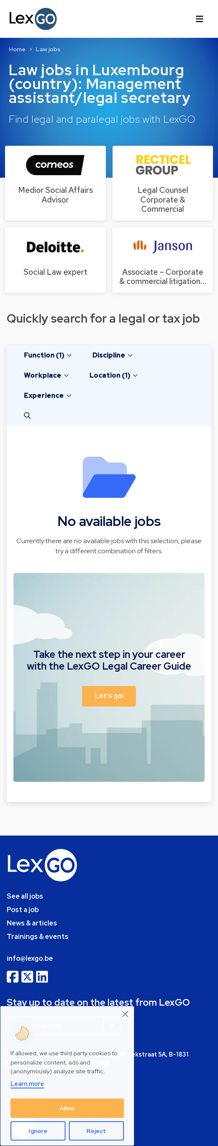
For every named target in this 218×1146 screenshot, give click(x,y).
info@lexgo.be (30, 958)
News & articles (32, 923)
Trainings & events (37, 936)
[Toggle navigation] (199, 19)
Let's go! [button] (109, 695)
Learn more (27, 1084)
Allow (67, 1108)
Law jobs (48, 49)
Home (17, 49)
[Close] (125, 1013)
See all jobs (25, 896)
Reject (96, 1131)
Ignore (38, 1131)
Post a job (23, 909)
